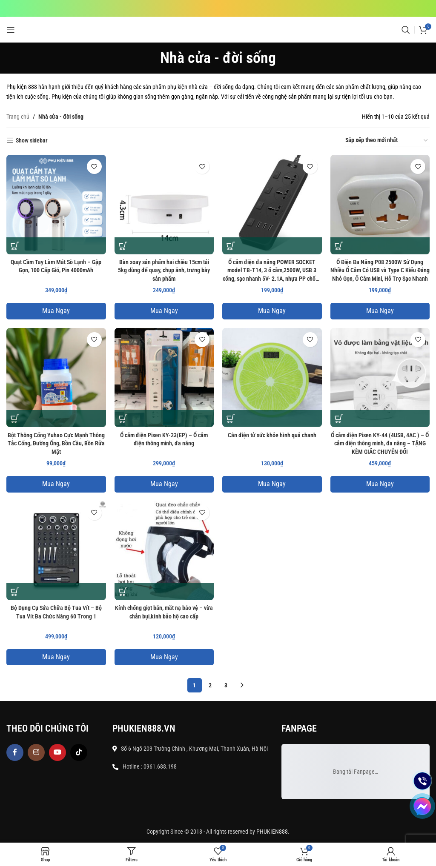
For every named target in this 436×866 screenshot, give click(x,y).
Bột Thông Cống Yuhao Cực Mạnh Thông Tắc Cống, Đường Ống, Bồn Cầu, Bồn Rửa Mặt (56, 443)
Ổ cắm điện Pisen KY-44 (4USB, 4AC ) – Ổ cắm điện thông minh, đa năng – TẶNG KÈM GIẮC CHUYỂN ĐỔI (380, 443)
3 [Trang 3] (225, 685)
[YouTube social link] (57, 752)
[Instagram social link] (36, 752)
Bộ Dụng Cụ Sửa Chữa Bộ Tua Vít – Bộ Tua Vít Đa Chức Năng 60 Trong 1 (56, 612)
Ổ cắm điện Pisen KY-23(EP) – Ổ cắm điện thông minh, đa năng (164, 439)
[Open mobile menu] (10, 29)
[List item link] (197, 766)
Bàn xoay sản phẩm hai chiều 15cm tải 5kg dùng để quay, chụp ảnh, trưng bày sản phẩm (164, 270)
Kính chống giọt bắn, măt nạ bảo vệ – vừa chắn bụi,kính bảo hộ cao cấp (164, 612)
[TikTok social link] (78, 752)
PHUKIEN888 (272, 831)
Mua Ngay (56, 311)
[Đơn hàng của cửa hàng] (387, 140)
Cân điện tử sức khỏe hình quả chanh (272, 435)
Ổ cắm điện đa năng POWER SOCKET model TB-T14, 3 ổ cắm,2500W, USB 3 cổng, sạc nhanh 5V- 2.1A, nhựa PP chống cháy (272, 271)
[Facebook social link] (14, 752)
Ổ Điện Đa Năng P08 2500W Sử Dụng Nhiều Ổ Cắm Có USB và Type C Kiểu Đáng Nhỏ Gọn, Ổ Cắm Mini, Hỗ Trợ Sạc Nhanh (380, 270)
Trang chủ (17, 116)
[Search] (405, 29)
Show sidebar (32, 140)
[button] (14, 245)
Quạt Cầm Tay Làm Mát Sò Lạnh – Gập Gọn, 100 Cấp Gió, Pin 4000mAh (56, 266)
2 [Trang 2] (210, 685)
